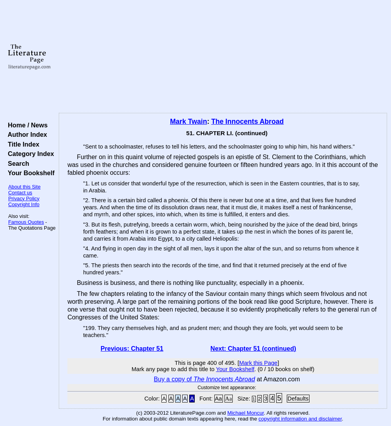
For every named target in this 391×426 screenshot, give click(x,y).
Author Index (25, 134)
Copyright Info (24, 204)
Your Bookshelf (29, 172)
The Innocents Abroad (247, 121)
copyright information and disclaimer (300, 419)
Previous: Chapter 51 (132, 348)
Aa (218, 398)
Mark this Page (258, 363)
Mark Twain (188, 121)
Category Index (29, 153)
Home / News (26, 125)
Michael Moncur (245, 413)
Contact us (20, 193)
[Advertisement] (223, 57)
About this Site (24, 187)
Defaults (298, 398)
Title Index (21, 144)
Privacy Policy (24, 198)
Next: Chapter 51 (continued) (253, 348)
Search (16, 163)
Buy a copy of (204, 379)
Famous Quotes (26, 222)
